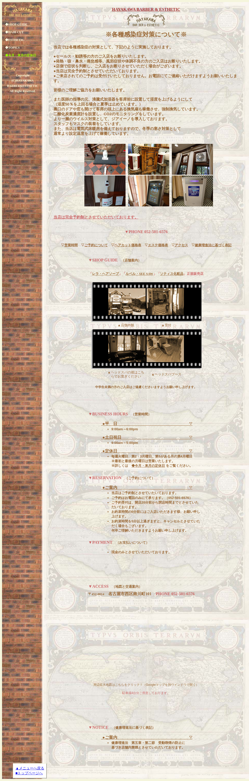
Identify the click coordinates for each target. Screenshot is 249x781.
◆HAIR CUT (14, 32)
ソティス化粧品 (171, 274)
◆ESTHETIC (14, 40)
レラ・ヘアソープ (105, 274)
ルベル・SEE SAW (139, 274)
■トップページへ (29, 773)
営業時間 (71, 245)
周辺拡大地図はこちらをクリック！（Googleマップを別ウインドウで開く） (146, 685)
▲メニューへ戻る (29, 768)
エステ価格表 (158, 245)
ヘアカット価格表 (127, 245)
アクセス (181, 245)
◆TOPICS (12, 47)
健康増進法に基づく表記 (213, 245)
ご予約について (96, 245)
